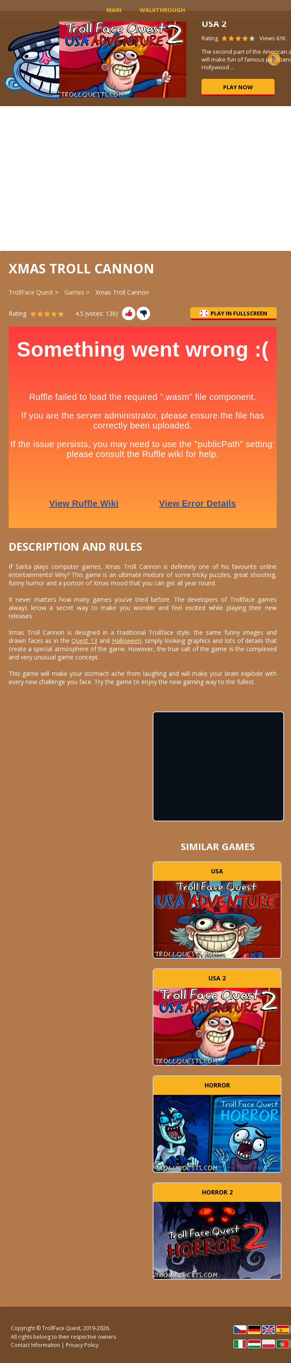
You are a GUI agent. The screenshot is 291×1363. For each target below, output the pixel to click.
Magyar (254, 1344)
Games (74, 292)
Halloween (126, 640)
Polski (268, 1344)
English (268, 1329)
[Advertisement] (146, 177)
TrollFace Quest (31, 292)
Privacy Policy (82, 1345)
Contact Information (35, 1345)
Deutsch (254, 1329)
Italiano (239, 1344)
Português (282, 1344)
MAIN (114, 10)
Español (282, 1329)
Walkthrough (162, 10)
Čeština (239, 1329)
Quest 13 (84, 640)
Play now (238, 87)
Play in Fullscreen (233, 313)
